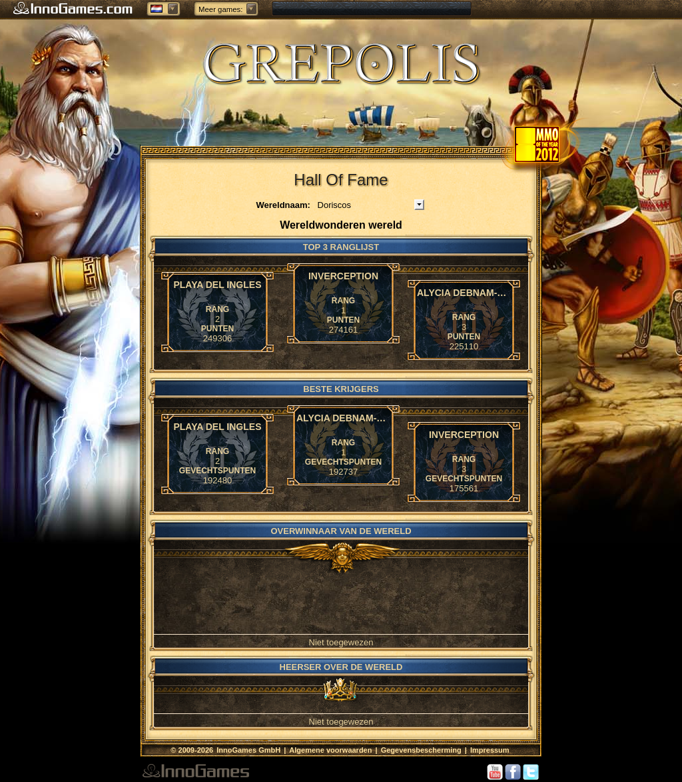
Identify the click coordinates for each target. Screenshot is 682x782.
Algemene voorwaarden (330, 750)
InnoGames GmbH (249, 750)
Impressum (490, 750)
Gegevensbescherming (421, 750)
